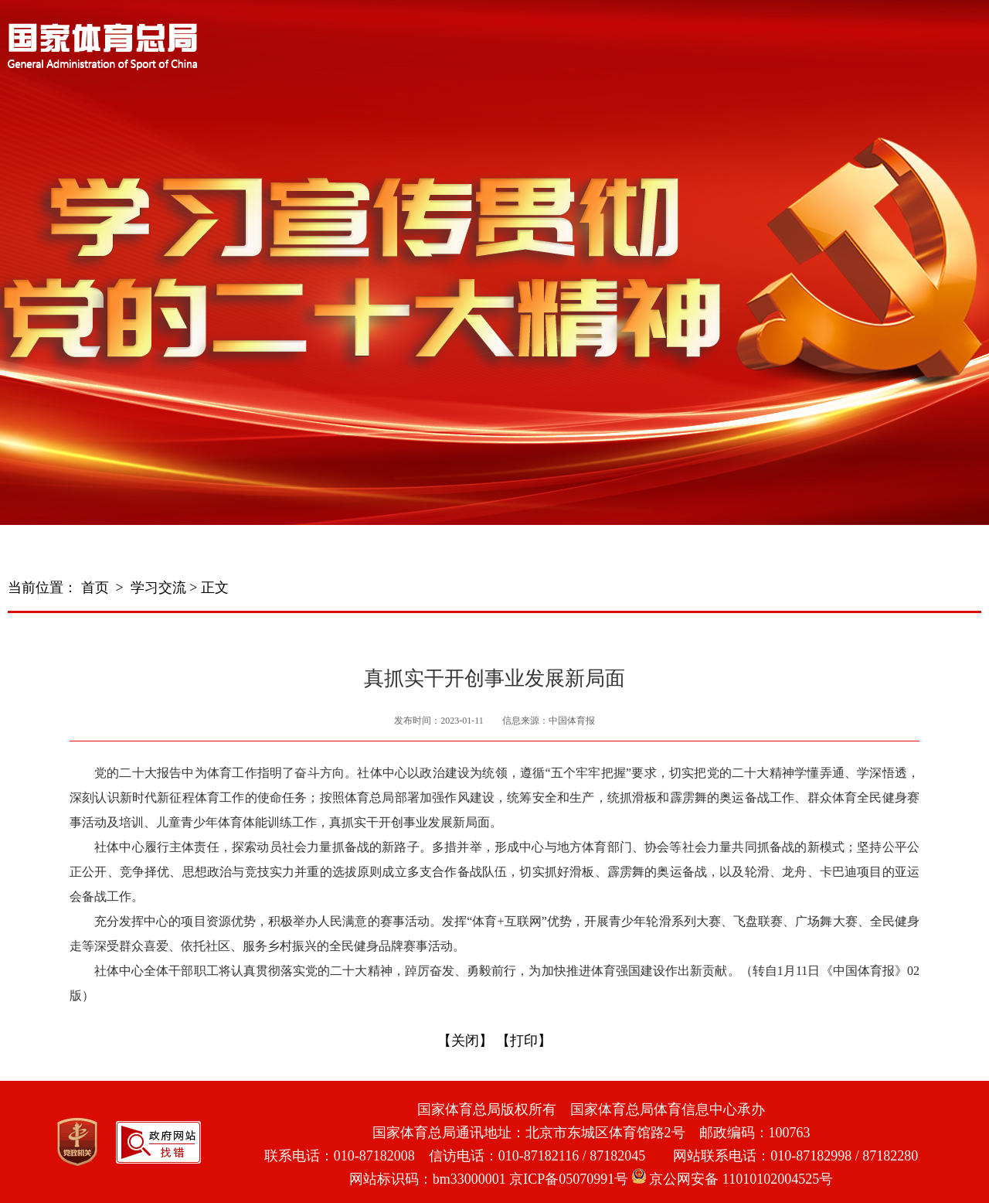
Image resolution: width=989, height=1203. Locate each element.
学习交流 (158, 587)
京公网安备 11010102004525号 (732, 1179)
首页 (95, 587)
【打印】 (524, 1040)
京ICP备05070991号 (568, 1179)
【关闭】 (465, 1040)
